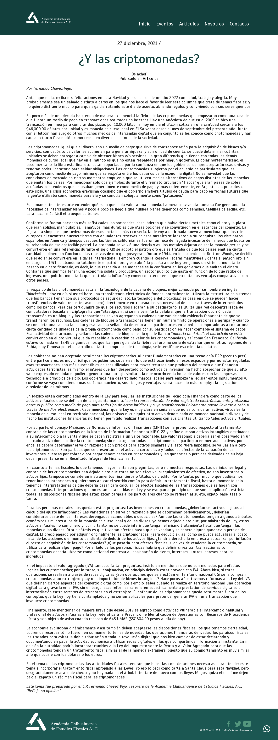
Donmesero (245, 730)
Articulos (150, 78)
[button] (267, 729)
